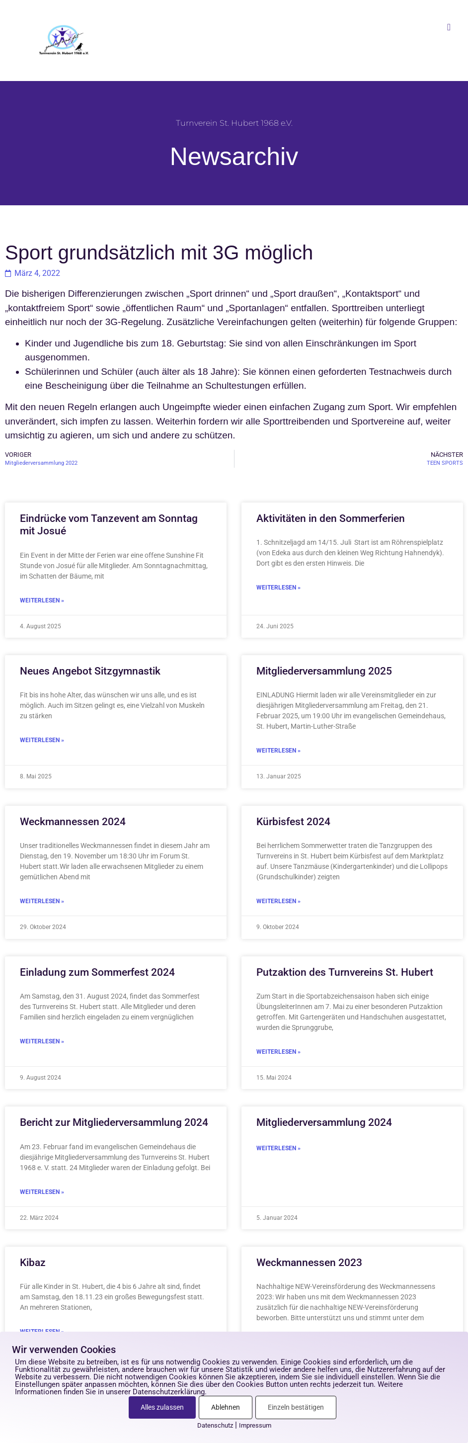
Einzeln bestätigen (296, 1407)
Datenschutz (215, 1425)
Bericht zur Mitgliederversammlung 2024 (114, 1122)
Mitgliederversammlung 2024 (324, 1122)
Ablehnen (225, 1407)
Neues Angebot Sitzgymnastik (90, 671)
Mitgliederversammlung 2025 (324, 671)
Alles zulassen (162, 1407)
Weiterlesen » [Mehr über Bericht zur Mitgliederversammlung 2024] (42, 1191)
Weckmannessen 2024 (73, 822)
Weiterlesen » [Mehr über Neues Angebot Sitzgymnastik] (42, 740)
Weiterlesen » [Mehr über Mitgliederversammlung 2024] (278, 1148)
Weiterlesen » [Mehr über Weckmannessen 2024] (42, 901)
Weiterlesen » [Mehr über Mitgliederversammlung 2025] (278, 750)
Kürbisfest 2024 (293, 822)
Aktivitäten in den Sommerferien (330, 518)
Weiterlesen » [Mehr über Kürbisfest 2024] (278, 901)
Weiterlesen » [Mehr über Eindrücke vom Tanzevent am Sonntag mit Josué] (42, 600)
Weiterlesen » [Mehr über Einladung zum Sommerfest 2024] (42, 1041)
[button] (449, 27)
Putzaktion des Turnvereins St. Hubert (344, 972)
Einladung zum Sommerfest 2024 (97, 972)
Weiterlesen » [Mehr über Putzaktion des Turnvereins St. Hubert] (278, 1051)
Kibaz (33, 1263)
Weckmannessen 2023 (309, 1263)
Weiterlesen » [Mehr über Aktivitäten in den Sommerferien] (278, 587)
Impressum (255, 1425)
